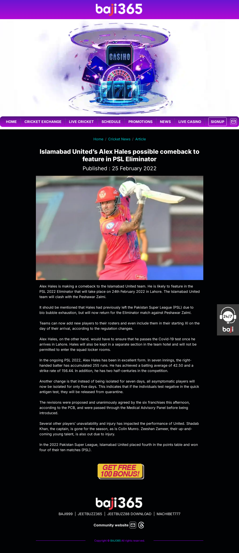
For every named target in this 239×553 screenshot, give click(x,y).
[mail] (233, 121)
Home (11, 121)
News (165, 121)
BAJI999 (66, 514)
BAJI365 (115, 540)
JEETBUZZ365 (90, 514)
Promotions (140, 121)
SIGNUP (217, 121)
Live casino (189, 121)
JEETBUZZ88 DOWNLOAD (129, 514)
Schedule (111, 121)
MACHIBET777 (168, 514)
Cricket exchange (42, 121)
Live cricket (81, 121)
